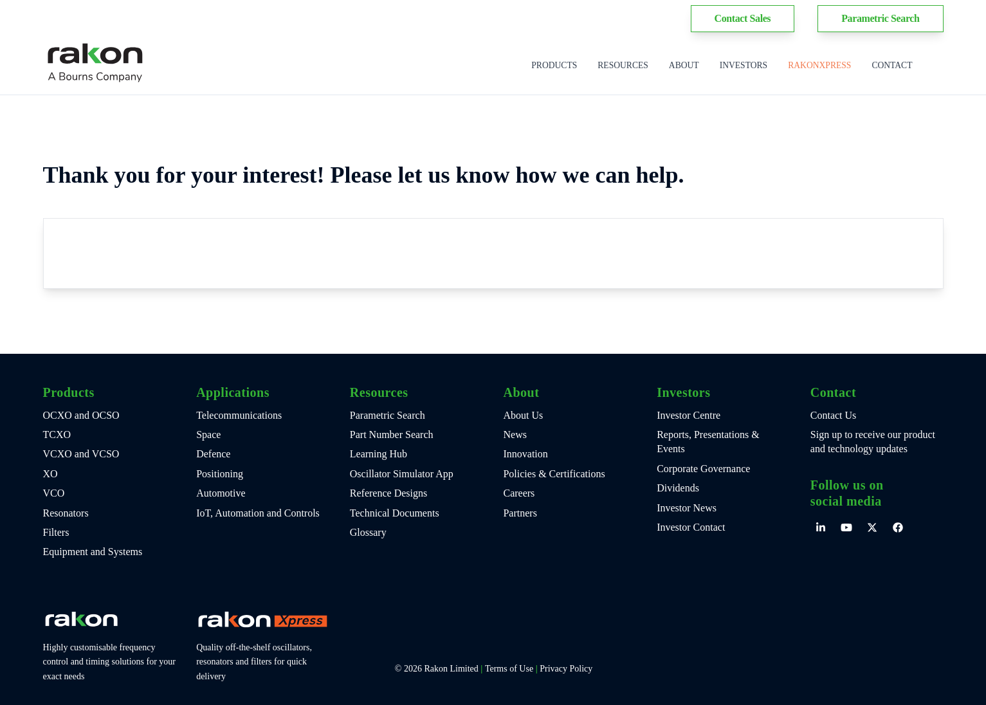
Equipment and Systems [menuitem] (93, 551)
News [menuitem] (514, 434)
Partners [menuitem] (519, 513)
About (684, 65)
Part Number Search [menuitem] (392, 434)
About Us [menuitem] (523, 415)
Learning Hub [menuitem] (378, 453)
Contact (892, 65)
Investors (744, 65)
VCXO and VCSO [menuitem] (81, 453)
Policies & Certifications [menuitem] (554, 473)
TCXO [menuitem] (57, 434)
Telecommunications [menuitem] (239, 415)
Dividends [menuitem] (678, 487)
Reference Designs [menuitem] (388, 493)
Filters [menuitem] (56, 532)
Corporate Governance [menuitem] (703, 468)
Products (554, 65)
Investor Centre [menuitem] (688, 415)
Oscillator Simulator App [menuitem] (401, 473)
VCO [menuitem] (54, 493)
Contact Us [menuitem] (833, 415)
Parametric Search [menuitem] (387, 415)
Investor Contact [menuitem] (691, 527)
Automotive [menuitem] (220, 493)
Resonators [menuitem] (66, 513)
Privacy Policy (566, 668)
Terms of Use (509, 668)
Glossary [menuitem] (368, 532)
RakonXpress (819, 65)
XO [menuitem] (50, 473)
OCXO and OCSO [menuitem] (81, 415)
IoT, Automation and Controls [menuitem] (258, 513)
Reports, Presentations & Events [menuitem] (708, 441)
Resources (623, 65)
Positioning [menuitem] (219, 473)
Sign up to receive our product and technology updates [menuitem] (872, 441)
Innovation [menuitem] (525, 453)
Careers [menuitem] (518, 493)
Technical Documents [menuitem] (394, 513)
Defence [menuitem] (213, 453)
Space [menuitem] (208, 434)
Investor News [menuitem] (687, 507)
